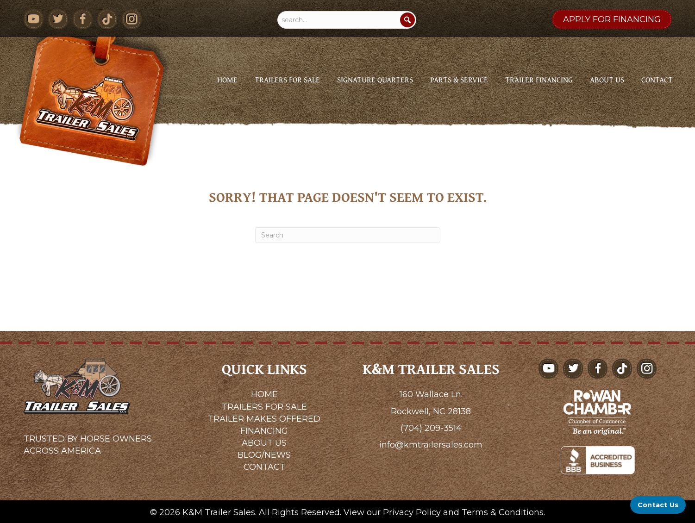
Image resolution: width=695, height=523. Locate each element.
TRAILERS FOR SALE (264, 407)
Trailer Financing (539, 79)
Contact (657, 79)
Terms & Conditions (503, 512)
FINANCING (264, 431)
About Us (607, 79)
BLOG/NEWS (264, 455)
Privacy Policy (412, 512)
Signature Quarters (375, 79)
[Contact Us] (658, 505)
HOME (264, 394)
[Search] (407, 19)
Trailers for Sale (287, 79)
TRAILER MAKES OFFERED (264, 419)
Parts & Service (459, 79)
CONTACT (264, 467)
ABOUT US (264, 443)
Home (227, 79)
